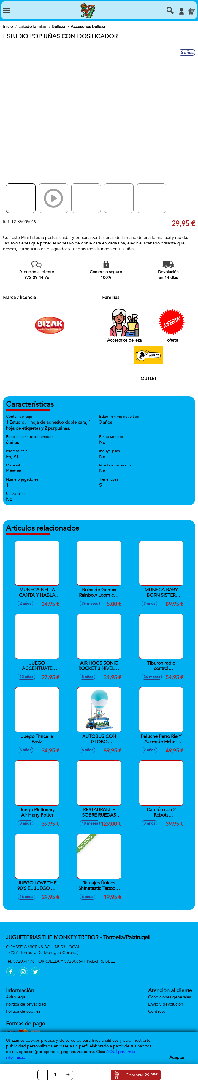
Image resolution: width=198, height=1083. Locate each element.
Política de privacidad (26, 1004)
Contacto (156, 1011)
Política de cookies (23, 1011)
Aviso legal (16, 997)
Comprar (142, 1075)
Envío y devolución (165, 1004)
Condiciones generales (169, 997)
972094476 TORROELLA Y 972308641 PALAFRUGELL (64, 961)
